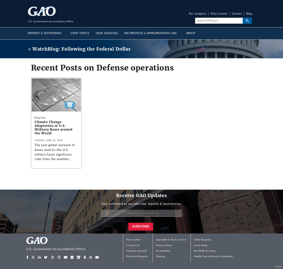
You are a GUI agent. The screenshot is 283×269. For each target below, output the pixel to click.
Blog (249, 14)
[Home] (63, 244)
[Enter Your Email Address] (141, 213)
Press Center (219, 14)
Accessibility (163, 251)
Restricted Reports (137, 256)
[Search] (219, 21)
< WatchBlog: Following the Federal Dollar (79, 49)
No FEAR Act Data (204, 251)
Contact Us (132, 245)
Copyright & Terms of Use (171, 239)
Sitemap (160, 256)
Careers (237, 14)
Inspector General (136, 251)
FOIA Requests (202, 239)
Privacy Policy (164, 245)
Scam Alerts (201, 245)
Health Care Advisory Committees (213, 256)
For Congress (197, 14)
